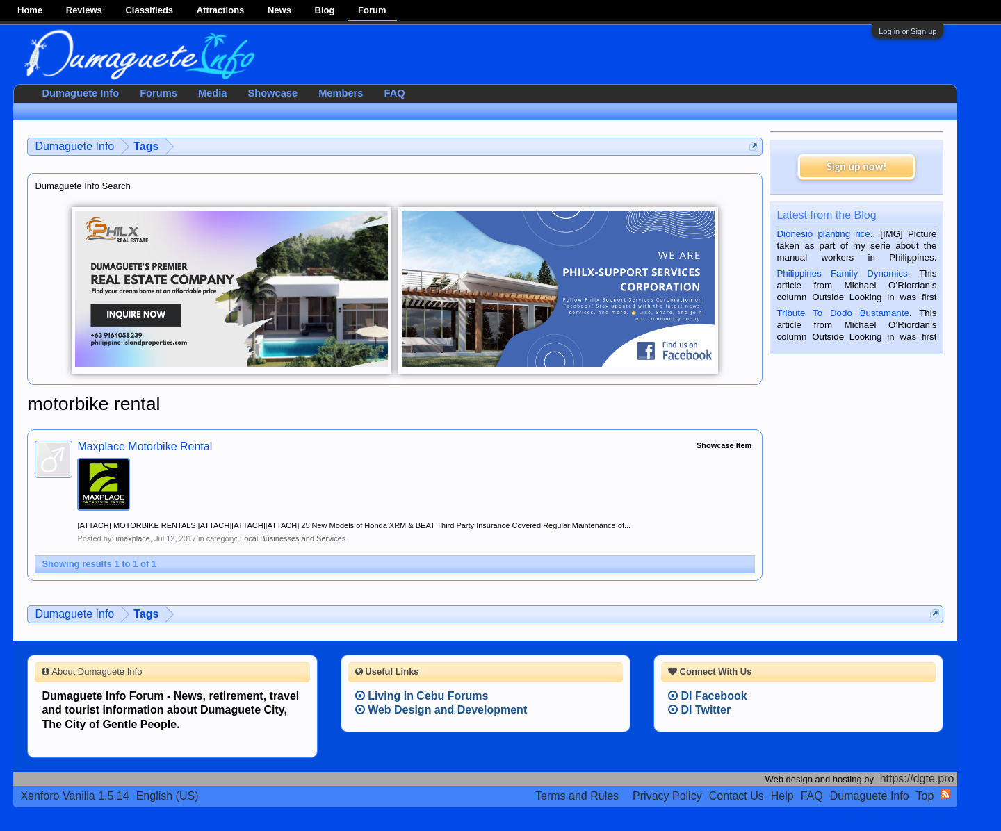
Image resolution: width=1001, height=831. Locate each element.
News (279, 10)
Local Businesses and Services (292, 538)
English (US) (167, 796)
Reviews (84, 10)
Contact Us (736, 796)
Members (340, 93)
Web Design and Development (441, 710)
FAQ (394, 93)
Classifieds (149, 10)
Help (782, 796)
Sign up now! (856, 166)
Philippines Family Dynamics (841, 273)
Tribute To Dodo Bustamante (842, 313)
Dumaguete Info (80, 93)
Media (212, 93)
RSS (945, 794)
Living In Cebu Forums (422, 696)
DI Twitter (699, 710)
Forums (158, 93)
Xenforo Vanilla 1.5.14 (74, 796)
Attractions (221, 10)
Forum (372, 10)
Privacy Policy (667, 796)
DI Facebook (707, 696)
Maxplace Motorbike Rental (144, 446)
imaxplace (132, 538)
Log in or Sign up (907, 31)
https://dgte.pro (917, 778)
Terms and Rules (577, 796)
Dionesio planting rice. (824, 234)
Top (925, 796)
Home (29, 10)
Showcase (272, 93)
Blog (325, 10)
